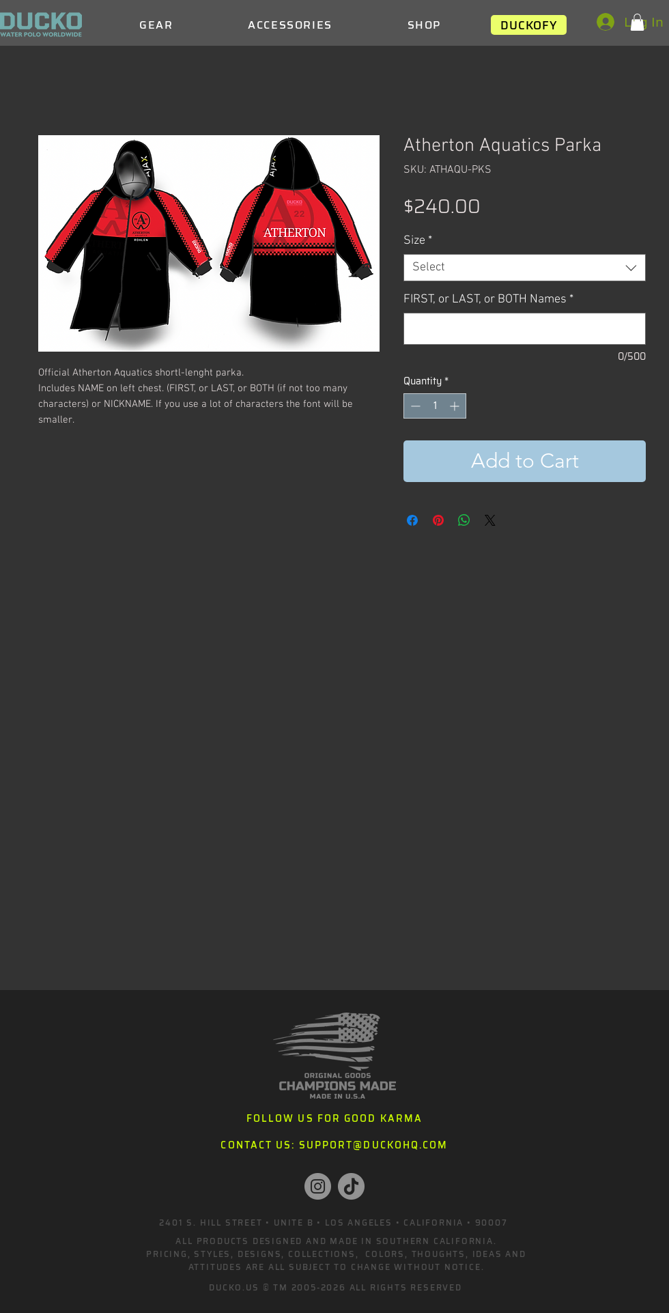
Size (417, 241)
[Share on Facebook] (412, 520)
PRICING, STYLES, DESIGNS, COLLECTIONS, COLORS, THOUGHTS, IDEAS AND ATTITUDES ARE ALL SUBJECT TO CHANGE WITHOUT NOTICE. (336, 1260)
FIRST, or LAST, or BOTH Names (488, 299)
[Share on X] (490, 520)
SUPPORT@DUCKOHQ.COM (374, 1145)
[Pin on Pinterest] (438, 520)
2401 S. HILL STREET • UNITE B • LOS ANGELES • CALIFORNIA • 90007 (333, 1222)
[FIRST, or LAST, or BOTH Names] (524, 329)
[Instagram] (317, 1186)
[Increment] (455, 406)
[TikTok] (351, 1186)
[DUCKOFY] (529, 25)
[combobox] (524, 267)
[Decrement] (414, 406)
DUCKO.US (234, 1287)
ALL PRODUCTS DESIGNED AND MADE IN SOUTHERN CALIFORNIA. (335, 1240)
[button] (637, 22)
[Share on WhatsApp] (464, 520)
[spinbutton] (435, 406)
